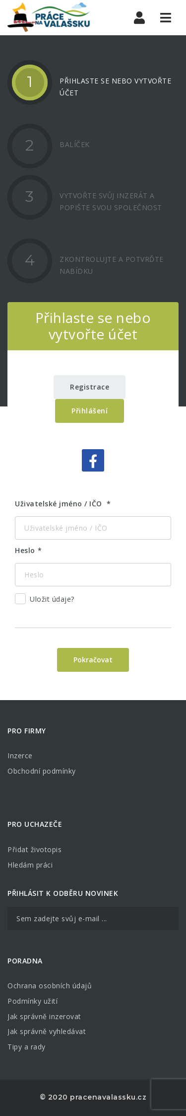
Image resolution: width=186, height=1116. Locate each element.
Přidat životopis (34, 849)
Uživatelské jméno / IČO (59, 503)
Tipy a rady (26, 1046)
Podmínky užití (32, 1001)
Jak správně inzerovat (44, 1016)
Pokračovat (93, 659)
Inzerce (20, 755)
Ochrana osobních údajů (49, 985)
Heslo (25, 550)
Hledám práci (30, 865)
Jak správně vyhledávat (46, 1031)
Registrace (89, 387)
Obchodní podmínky (41, 771)
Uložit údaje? (44, 600)
